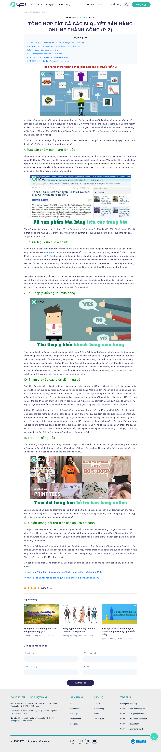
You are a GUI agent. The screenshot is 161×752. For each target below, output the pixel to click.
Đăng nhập (141, 4)
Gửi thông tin (80, 683)
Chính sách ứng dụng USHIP (132, 729)
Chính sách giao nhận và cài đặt (133, 719)
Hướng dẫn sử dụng (128, 704)
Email (86, 666)
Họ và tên (29, 653)
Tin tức (102, 4)
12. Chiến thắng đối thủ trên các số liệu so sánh (49, 61)
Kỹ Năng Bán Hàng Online (40, 12)
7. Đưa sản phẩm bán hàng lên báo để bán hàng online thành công (56, 42)
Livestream (75, 709)
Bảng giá (50, 4)
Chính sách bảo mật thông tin (132, 709)
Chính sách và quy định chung (132, 714)
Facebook (50, 252)
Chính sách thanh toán (129, 724)
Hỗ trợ (90, 4)
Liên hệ (97, 714)
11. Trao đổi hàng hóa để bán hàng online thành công (51, 57)
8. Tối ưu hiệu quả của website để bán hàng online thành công (55, 46)
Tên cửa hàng (31, 666)
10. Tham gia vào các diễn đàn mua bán (45, 54)
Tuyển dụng (115, 4)
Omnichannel (75, 719)
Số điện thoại (90, 653)
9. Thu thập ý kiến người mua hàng (43, 50)
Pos (72, 704)
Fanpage (74, 714)
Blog (25, 12)
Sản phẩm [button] (36, 4)
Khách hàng (64, 4)
